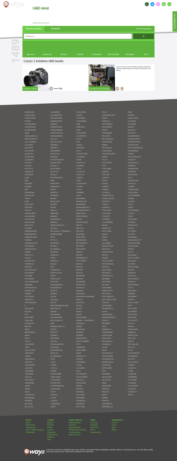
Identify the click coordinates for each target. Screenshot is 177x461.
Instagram (94, 425)
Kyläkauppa (51, 432)
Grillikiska (50, 437)
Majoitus (50, 423)
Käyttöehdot (30, 425)
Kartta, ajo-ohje (74, 435)
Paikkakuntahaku (75, 423)
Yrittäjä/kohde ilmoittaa (77, 430)
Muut (49, 439)
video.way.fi (94, 427)
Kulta (113, 427)
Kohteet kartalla (74, 427)
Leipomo (50, 430)
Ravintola (50, 425)
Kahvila (49, 427)
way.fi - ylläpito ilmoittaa (35, 430)
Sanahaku (72, 425)
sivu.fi (92, 430)
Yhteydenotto (31, 427)
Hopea (114, 425)
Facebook (94, 423)
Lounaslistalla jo (75, 432)
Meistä (28, 423)
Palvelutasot (30, 432)
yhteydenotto (175, 21)
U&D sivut (41, 8)
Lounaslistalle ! (95, 432)
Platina (114, 430)
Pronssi (114, 423)
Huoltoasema (52, 435)
